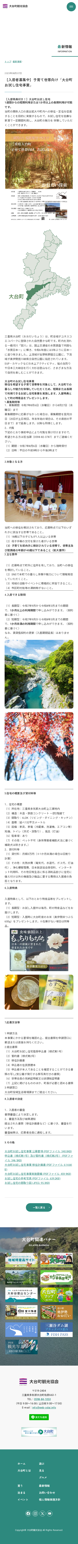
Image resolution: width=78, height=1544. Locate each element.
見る (41, 1470)
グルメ (43, 1477)
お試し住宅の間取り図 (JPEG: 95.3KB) (27, 1183)
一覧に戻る (39, 1207)
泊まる (22, 1492)
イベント (23, 1499)
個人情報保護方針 (49, 1499)
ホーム (22, 1463)
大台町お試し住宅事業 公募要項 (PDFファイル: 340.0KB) (38, 1151)
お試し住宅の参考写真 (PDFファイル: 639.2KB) (32, 1178)
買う (20, 1485)
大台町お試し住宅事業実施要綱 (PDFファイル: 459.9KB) (38, 1174)
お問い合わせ (47, 1492)
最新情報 (44, 1485)
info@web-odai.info (44, 1407)
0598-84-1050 (42, 1399)
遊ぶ (41, 1463)
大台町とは (24, 1470)
